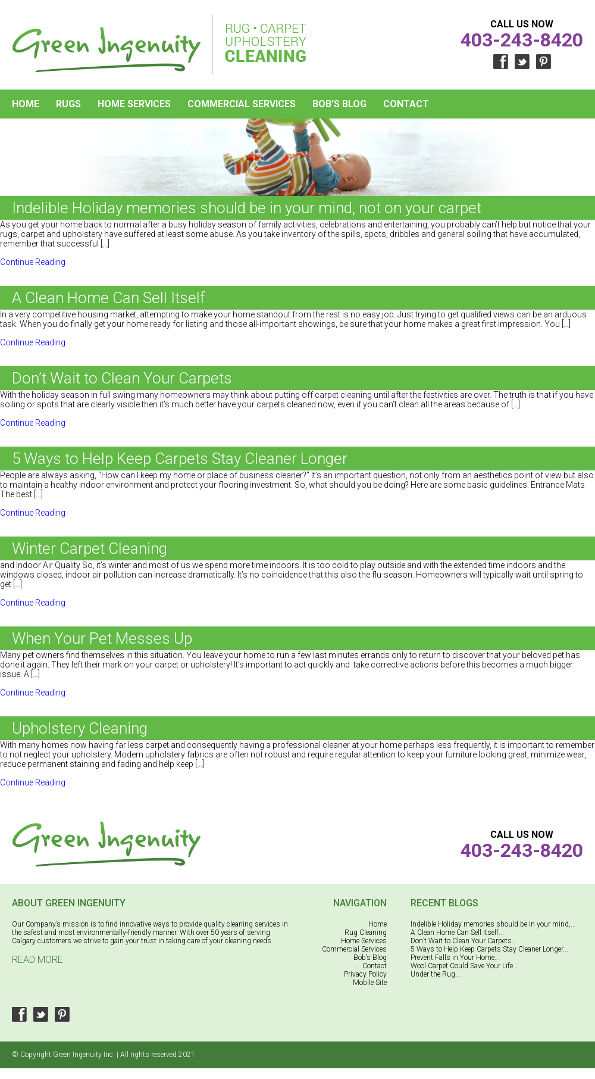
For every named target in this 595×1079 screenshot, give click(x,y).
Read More (37, 959)
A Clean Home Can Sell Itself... (457, 932)
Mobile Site (370, 982)
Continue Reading (32, 262)
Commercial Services (241, 104)
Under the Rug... (436, 974)
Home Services (134, 104)
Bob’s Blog (339, 104)
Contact (406, 104)
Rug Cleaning (366, 932)
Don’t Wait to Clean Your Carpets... (464, 941)
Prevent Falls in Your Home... (455, 957)
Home (25, 104)
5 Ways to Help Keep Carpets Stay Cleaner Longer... (489, 949)
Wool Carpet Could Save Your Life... (464, 966)
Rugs (68, 104)
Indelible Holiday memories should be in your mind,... (493, 924)
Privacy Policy (365, 974)
